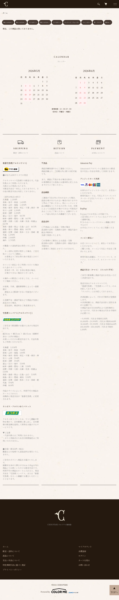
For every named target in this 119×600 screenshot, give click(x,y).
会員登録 (82, 551)
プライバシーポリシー (12, 569)
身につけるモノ (8, 22)
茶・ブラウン (98, 22)
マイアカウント (85, 546)
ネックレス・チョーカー (71, 22)
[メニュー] (115, 4)
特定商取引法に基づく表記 (14, 565)
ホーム (5, 13)
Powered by (59, 590)
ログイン (82, 555)
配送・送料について (11, 551)
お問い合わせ (84, 565)
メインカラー (87, 22)
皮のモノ (108, 22)
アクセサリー (33, 22)
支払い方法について (11, 560)
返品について (8, 555)
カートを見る (84, 560)
